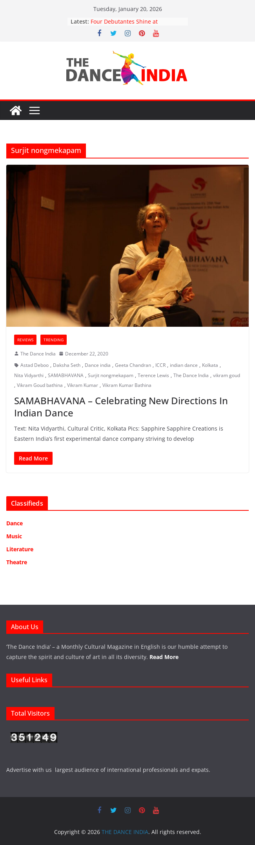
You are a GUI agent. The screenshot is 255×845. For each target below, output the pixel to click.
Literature (19, 549)
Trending (54, 339)
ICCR (160, 365)
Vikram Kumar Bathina (126, 385)
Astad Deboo (34, 365)
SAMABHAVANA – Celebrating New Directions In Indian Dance (121, 406)
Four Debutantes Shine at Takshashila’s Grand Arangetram (133, 25)
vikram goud (226, 375)
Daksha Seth (66, 365)
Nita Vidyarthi (29, 375)
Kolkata (210, 365)
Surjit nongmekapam (110, 375)
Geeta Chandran (133, 365)
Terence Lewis (153, 375)
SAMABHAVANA (66, 375)
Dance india (98, 365)
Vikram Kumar (82, 385)
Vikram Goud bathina (40, 385)
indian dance (184, 365)
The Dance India (38, 353)
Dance (14, 523)
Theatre (16, 562)
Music (14, 536)
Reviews (25, 339)
